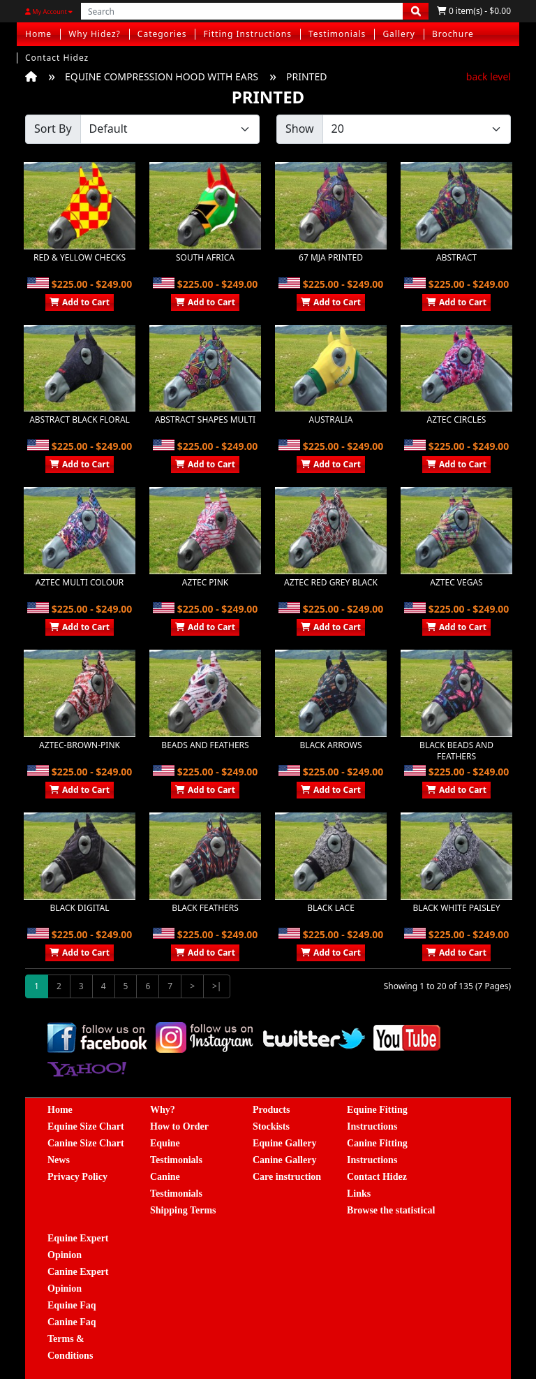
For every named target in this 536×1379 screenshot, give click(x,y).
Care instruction (287, 1177)
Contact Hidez (57, 58)
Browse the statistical (391, 1210)
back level (488, 76)
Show (299, 128)
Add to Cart (80, 302)
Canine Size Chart (85, 1143)
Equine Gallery (284, 1143)
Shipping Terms (183, 1210)
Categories (162, 34)
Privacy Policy (77, 1177)
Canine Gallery (284, 1160)
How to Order (179, 1126)
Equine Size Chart (85, 1126)
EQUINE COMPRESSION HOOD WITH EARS (161, 76)
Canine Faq (71, 1322)
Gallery (398, 34)
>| (216, 986)
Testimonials (337, 34)
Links (359, 1193)
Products (271, 1109)
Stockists (271, 1126)
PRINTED (306, 76)
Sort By (53, 128)
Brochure (453, 34)
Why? (162, 1109)
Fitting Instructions (247, 34)
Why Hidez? (94, 34)
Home (38, 34)
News (58, 1160)
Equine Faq (71, 1305)
